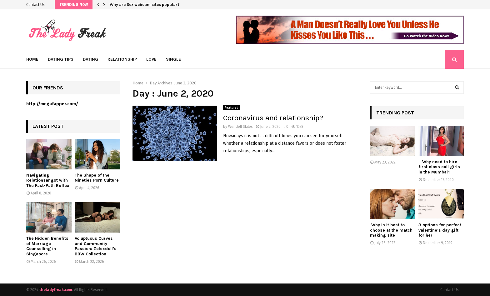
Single (173, 59)
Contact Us (35, 5)
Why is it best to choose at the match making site (391, 230)
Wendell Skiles (240, 126)
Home (32, 59)
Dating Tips (60, 59)
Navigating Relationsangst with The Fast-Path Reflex (47, 180)
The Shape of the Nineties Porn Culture (97, 178)
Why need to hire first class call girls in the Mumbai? (439, 167)
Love (151, 59)
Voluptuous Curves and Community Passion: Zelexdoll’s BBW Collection (96, 246)
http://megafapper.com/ (52, 104)
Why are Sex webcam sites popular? (145, 4)
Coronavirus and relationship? (273, 117)
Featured (231, 108)
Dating (90, 59)
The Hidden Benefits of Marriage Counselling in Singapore (47, 246)
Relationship (122, 59)
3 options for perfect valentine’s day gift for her (439, 230)
